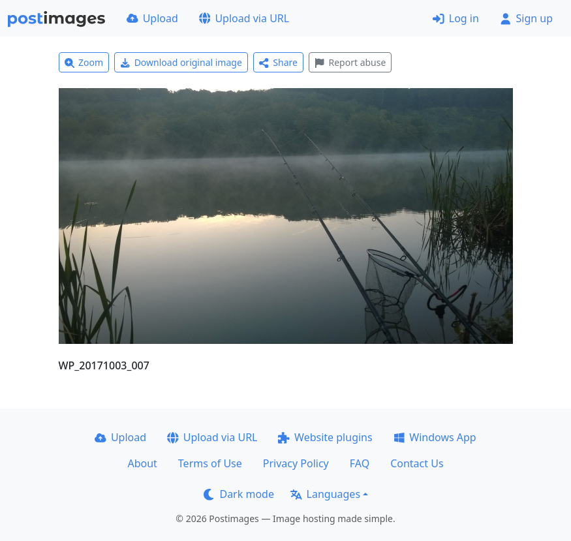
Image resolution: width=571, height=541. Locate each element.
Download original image (181, 62)
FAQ (359, 463)
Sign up (526, 18)
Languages (325, 494)
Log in (456, 18)
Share (278, 62)
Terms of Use (210, 463)
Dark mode (239, 494)
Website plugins (325, 437)
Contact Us (416, 463)
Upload (152, 18)
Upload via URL (244, 18)
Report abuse (350, 62)
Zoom (84, 62)
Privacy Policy (296, 463)
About (142, 463)
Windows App (435, 437)
